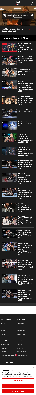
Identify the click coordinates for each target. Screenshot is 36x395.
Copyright (4, 348)
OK (18, 16)
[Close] (34, 367)
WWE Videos (21, 327)
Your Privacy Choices (5, 355)
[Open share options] (34, 29)
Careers (3, 327)
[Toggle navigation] (2, 3)
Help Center (21, 348)
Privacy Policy (5, 344)
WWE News (21, 323)
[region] (18, 380)
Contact (3, 334)
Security (19, 344)
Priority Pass (21, 334)
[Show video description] (30, 29)
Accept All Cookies (18, 391)
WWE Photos (21, 330)
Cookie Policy (21, 351)
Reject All (18, 386)
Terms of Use (5, 351)
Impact (3, 330)
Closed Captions (21, 355)
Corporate (4, 323)
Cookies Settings (18, 380)
